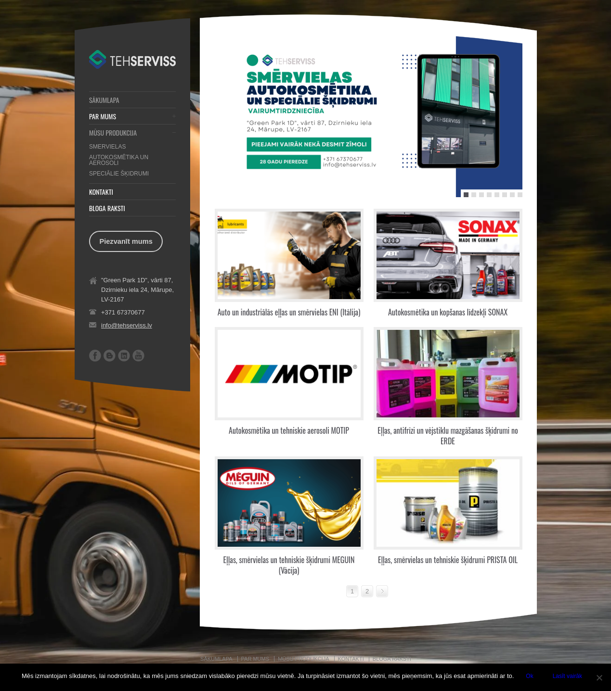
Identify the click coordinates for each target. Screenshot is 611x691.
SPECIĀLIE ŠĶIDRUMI (119, 173)
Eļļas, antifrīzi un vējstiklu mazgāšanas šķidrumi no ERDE (447, 436)
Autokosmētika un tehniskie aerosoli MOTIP (289, 430)
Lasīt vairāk (567, 676)
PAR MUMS (102, 116)
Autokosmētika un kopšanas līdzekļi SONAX (447, 312)
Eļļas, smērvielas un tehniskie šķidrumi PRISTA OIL (448, 559)
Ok (529, 676)
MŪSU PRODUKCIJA (113, 132)
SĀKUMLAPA (104, 100)
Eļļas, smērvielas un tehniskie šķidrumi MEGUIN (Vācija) (289, 565)
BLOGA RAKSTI (107, 208)
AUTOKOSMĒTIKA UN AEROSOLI (118, 160)
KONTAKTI (101, 191)
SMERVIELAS (107, 147)
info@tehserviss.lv (126, 325)
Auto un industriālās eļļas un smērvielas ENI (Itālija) (289, 312)
